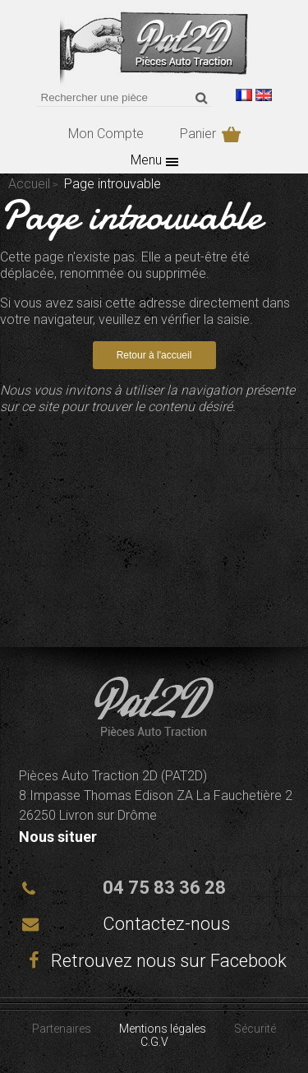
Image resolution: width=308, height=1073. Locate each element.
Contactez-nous (166, 923)
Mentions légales (162, 1028)
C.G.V (154, 1041)
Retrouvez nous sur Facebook (154, 960)
